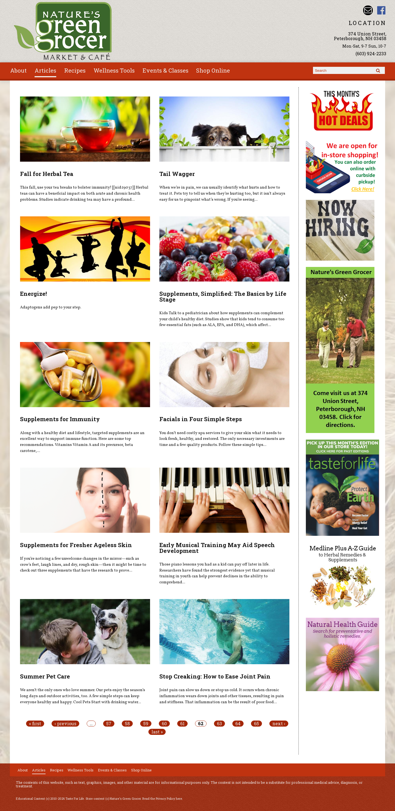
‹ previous (65, 723)
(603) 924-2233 (371, 53)
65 (256, 723)
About (18, 70)
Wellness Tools (114, 70)
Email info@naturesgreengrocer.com (368, 10)
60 (164, 723)
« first (35, 723)
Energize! (33, 293)
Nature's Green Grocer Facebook (381, 10)
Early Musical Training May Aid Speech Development (217, 548)
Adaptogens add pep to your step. (50, 307)
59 (145, 723)
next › (278, 723)
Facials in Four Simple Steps (200, 419)
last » (157, 732)
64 (238, 723)
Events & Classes (165, 70)
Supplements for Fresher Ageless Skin (76, 545)
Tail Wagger (177, 174)
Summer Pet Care (45, 676)
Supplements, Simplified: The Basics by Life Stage (222, 296)
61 (182, 723)
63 (219, 723)
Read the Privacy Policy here (162, 799)
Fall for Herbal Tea (46, 174)
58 (127, 723)
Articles (45, 70)
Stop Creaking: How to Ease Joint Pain (214, 676)
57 (108, 723)
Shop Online (213, 70)
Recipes (75, 70)
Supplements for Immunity (60, 419)
